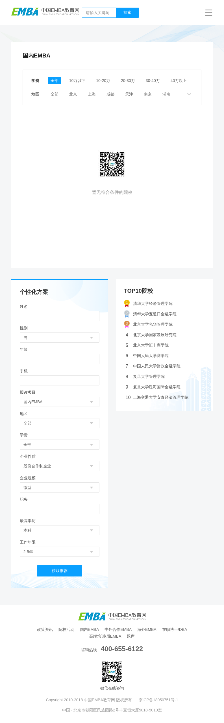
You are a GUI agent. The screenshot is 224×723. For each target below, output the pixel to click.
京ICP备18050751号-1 (158, 700)
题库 (131, 636)
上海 (92, 94)
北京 (73, 94)
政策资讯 (45, 629)
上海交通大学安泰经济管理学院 (157, 397)
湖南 (166, 94)
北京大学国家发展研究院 (151, 335)
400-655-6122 (122, 649)
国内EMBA (89, 629)
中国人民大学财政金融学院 (153, 366)
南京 (148, 94)
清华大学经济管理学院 (148, 303)
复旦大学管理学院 (145, 376)
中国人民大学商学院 (147, 356)
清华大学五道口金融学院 (150, 314)
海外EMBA (146, 629)
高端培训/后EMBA (105, 636)
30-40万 (153, 80)
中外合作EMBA (118, 629)
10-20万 (103, 80)
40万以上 (179, 80)
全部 (54, 80)
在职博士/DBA (174, 629)
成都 (110, 94)
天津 (129, 94)
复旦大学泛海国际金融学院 (153, 387)
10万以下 (77, 80)
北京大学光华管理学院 (148, 324)
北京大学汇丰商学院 (147, 345)
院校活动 (66, 629)
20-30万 (128, 80)
